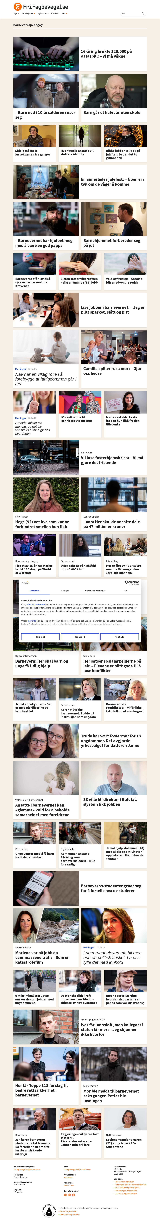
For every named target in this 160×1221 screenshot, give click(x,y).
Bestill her (69, 1185)
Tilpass (80, 637)
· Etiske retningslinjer (124, 1181)
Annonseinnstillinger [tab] (95, 590)
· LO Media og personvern (125, 1193)
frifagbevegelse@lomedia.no (27, 1169)
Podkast (55, 13)
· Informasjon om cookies (125, 1190)
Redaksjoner (28, 13)
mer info (32, 621)
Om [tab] (125, 590)
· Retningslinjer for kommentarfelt (130, 1184)
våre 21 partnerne (36, 604)
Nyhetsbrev (43, 13)
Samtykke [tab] (34, 590)
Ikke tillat (40, 637)
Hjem (16, 13)
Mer (64, 13)
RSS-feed (68, 1177)
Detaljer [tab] (65, 590)
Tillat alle (119, 637)
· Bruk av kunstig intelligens (126, 1187)
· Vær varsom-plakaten (69, 1214)
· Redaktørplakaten (67, 1211)
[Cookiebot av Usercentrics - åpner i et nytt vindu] (127, 583)
